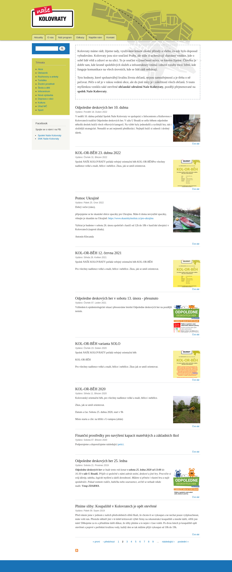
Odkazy (80, 37)
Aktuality (38, 37)
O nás (50, 37)
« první (96, 541)
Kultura (41, 102)
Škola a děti (44, 87)
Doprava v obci (45, 98)
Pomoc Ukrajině (87, 198)
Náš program (65, 37)
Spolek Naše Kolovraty (49, 135)
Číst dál (195, 144)
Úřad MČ (42, 106)
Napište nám (95, 37)
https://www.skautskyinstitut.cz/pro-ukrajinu (131, 218)
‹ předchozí (109, 541)
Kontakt (110, 37)
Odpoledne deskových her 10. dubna (101, 107)
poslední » (183, 541)
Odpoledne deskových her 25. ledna (101, 461)
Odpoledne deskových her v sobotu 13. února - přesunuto (116, 298)
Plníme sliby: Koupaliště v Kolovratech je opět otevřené (116, 506)
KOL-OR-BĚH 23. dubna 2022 (98, 153)
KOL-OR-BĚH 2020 (90, 389)
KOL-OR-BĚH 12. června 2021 (98, 253)
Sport (41, 110)
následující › (168, 541)
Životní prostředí (46, 84)
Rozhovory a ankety (48, 76)
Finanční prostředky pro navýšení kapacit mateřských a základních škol (127, 435)
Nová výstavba (45, 95)
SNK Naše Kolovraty (48, 138)
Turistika (42, 80)
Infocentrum (44, 91)
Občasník (43, 72)
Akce (40, 69)
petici (121, 444)
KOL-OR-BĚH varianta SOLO (97, 344)
